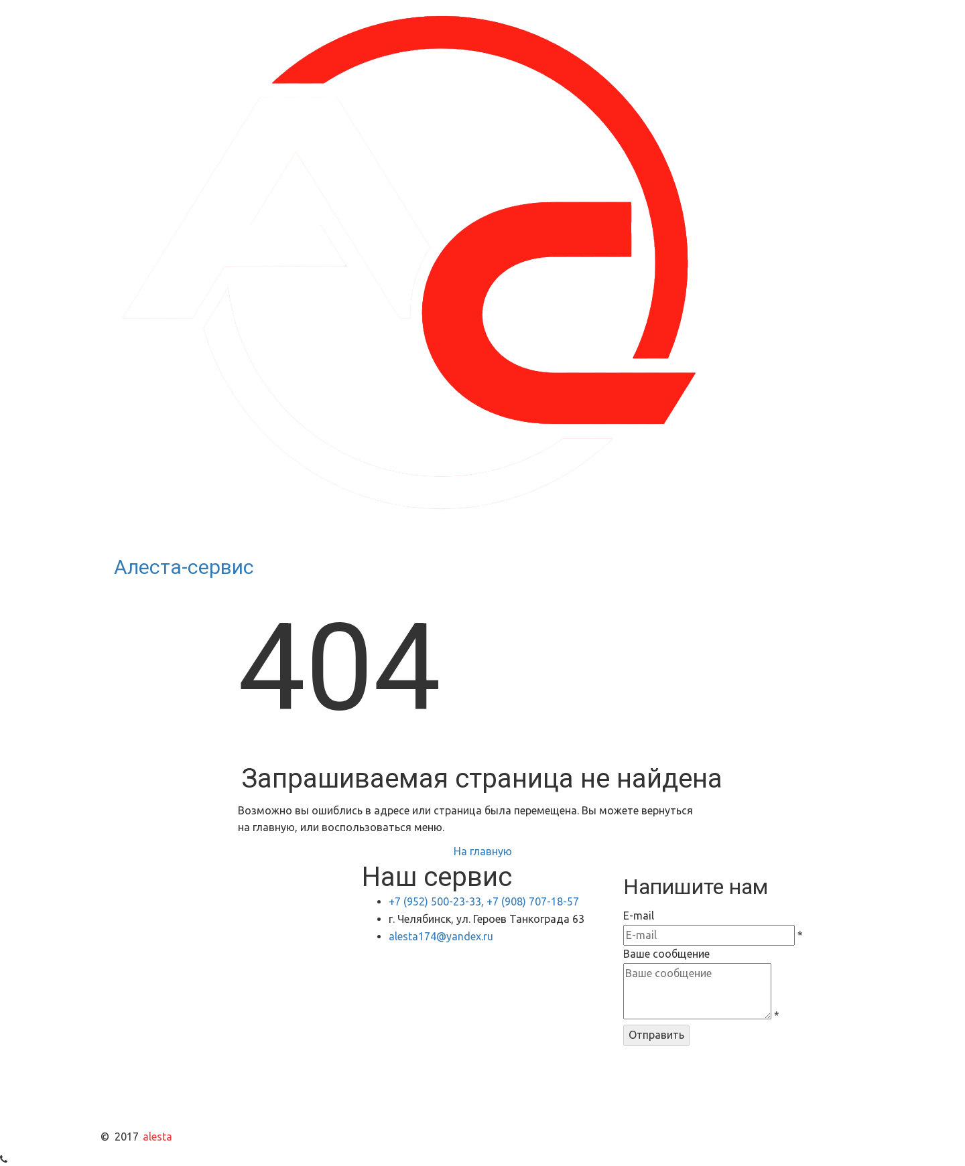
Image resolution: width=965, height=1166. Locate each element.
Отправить (656, 1035)
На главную (483, 851)
